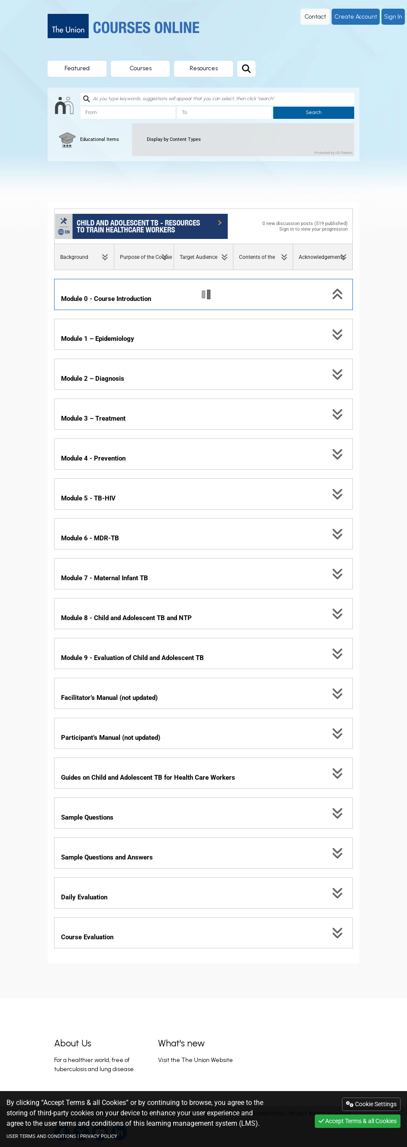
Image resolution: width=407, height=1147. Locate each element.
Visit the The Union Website (195, 1060)
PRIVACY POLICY (98, 1136)
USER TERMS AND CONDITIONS (41, 1136)
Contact (315, 16)
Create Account (355, 16)
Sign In (393, 16)
